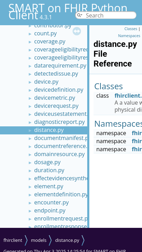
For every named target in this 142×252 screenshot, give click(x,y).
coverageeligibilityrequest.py (71, 49)
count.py (45, 33)
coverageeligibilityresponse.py (73, 57)
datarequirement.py (60, 65)
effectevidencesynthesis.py (69, 178)
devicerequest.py (56, 106)
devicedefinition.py (58, 89)
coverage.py (49, 41)
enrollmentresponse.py (64, 226)
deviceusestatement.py (64, 114)
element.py (48, 186)
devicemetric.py (54, 98)
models (39, 240)
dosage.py (47, 162)
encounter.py (51, 202)
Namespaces (129, 35)
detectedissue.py (56, 73)
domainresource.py (59, 154)
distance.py (49, 130)
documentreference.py (64, 146)
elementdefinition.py (61, 194)
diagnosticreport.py (59, 122)
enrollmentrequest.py (62, 218)
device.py (46, 81)
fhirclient (12, 240)
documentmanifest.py (62, 138)
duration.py (49, 170)
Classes (131, 28)
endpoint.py (50, 210)
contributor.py (53, 25)
